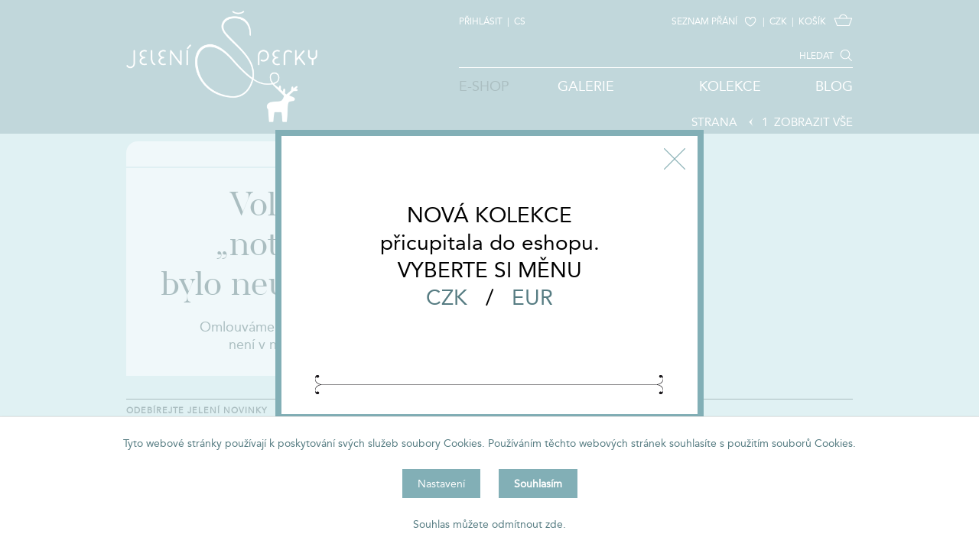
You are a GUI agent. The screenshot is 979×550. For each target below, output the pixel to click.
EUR (532, 297)
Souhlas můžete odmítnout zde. (489, 524)
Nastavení (441, 483)
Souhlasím (538, 483)
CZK (446, 297)
